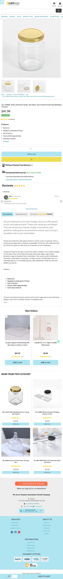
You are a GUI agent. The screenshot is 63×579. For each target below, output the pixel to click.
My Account (15, 522)
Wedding (4, 16)
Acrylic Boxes (54, 16)
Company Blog (46, 525)
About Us (46, 522)
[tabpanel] (31, 200)
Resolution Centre (15, 528)
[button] (6, 316)
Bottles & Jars (28, 16)
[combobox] (28, 11)
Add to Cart (31, 154)
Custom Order (46, 531)
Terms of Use (30, 542)
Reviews (41, 214)
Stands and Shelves (41, 16)
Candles (12, 16)
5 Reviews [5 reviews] (12, 119)
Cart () (54, 4)
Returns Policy (31, 545)
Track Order (15, 525)
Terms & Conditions (35, 573)
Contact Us (37, 506)
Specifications (21, 214)
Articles (46, 533)
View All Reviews (31, 209)
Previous (1, 201)
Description (7, 214)
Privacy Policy (30, 548)
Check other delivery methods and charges (19, 179)
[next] (58, 341)
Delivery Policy (31, 551)
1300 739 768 (27, 506)
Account (60, 4)
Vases (19, 16)
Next (61, 201)
